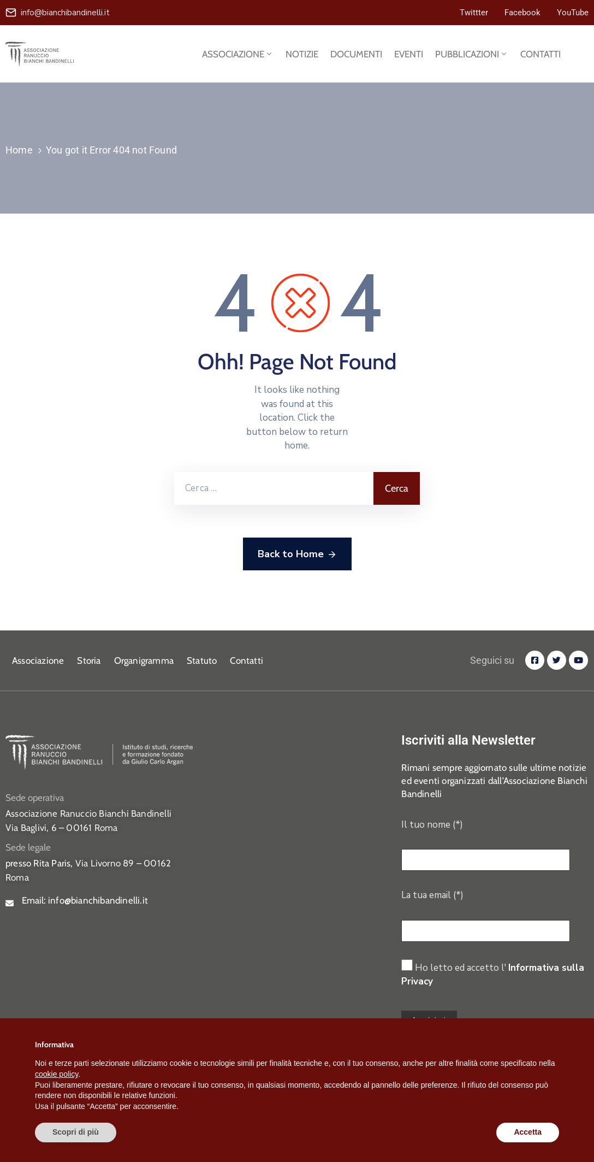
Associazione (38, 660)
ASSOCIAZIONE (238, 54)
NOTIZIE (302, 54)
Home (19, 150)
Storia (88, 660)
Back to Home (297, 554)
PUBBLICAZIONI (471, 54)
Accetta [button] (528, 1132)
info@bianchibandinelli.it (65, 12)
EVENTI (408, 54)
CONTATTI (540, 54)
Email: (85, 900)
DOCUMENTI (356, 54)
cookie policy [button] (56, 1074)
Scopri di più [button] (75, 1132)
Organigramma (144, 660)
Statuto (202, 660)
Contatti (246, 660)
